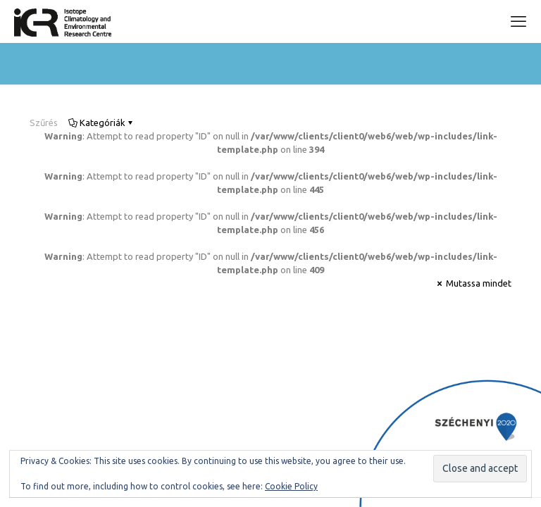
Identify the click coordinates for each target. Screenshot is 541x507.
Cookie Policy (291, 486)
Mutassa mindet (473, 283)
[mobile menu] (518, 21)
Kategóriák (101, 122)
